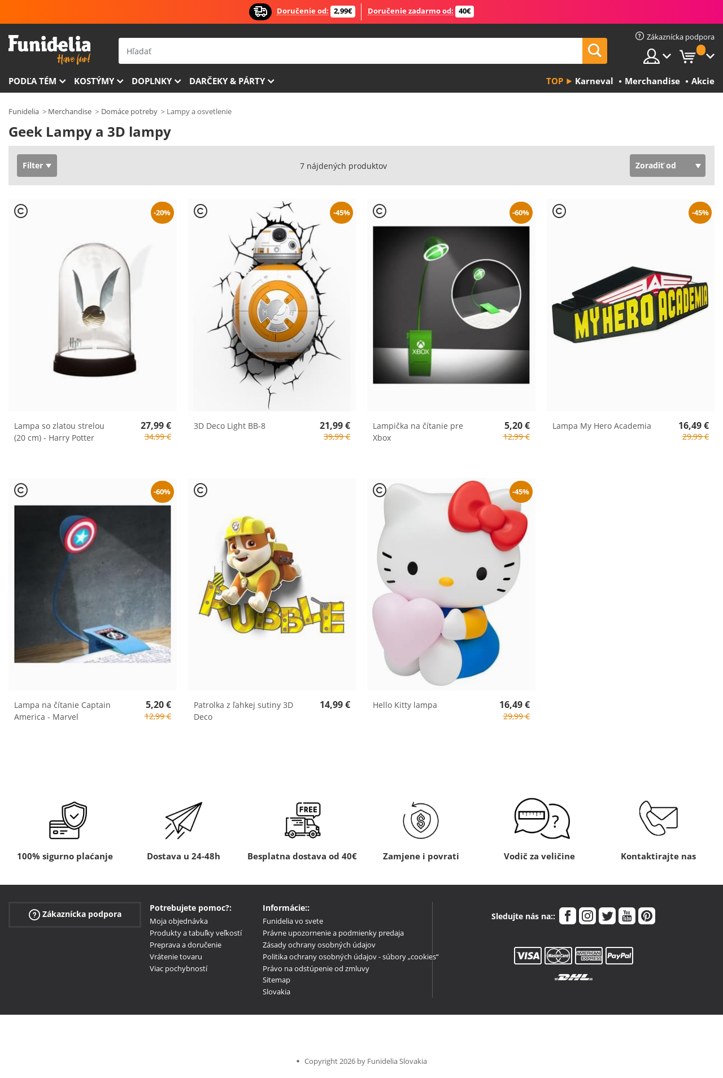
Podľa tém (32, 80)
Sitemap (276, 980)
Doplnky (152, 80)
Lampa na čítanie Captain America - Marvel (62, 710)
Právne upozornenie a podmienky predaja (333, 933)
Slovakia (276, 991)
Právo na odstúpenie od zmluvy (316, 968)
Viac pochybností (178, 968)
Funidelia (23, 111)
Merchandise (70, 111)
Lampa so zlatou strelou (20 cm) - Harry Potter (59, 431)
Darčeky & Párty (227, 80)
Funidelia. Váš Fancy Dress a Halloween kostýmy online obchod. (49, 50)
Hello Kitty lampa (405, 704)
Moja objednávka (179, 921)
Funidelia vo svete (293, 921)
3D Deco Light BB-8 (229, 425)
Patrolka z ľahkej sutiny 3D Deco (243, 710)
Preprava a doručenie (185, 945)
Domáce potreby (129, 111)
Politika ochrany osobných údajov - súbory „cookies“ (351, 956)
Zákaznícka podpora (75, 914)
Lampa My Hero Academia (601, 425)
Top (554, 80)
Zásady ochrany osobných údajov (319, 945)
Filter (33, 165)
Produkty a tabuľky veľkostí (196, 933)
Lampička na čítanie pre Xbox (418, 431)
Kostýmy (94, 80)
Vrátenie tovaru (176, 956)
